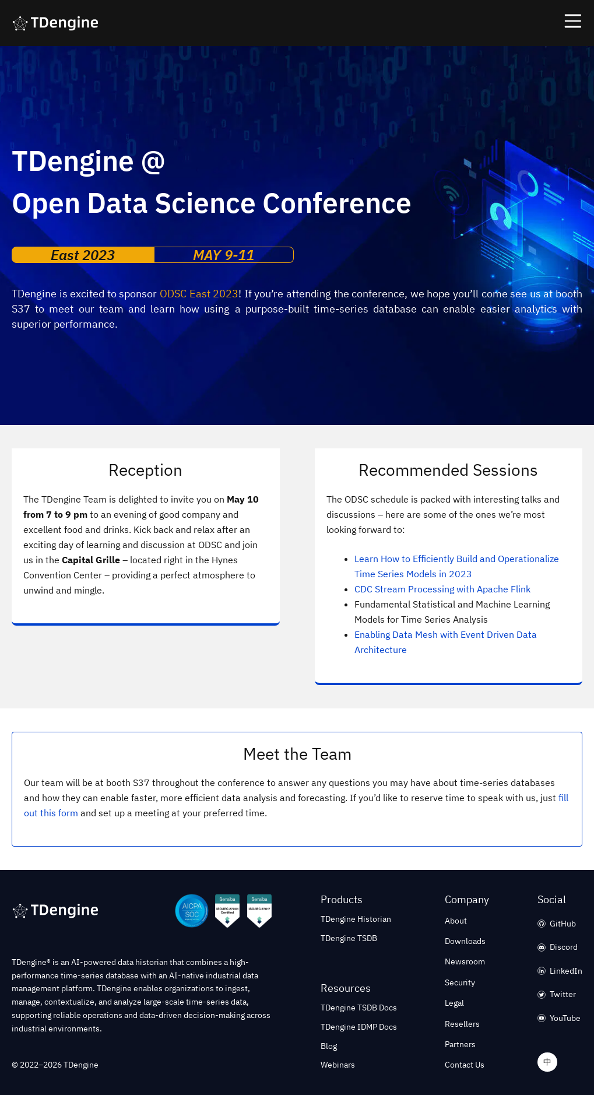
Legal (454, 1003)
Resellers (462, 1024)
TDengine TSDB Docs (359, 1007)
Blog (329, 1046)
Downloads (465, 941)
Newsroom (465, 961)
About (456, 920)
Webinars (338, 1064)
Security (460, 982)
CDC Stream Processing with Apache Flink (442, 589)
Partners (460, 1044)
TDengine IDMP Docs (359, 1027)
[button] (297, 23)
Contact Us (464, 1064)
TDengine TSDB (349, 938)
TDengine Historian (356, 919)
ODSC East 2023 (199, 293)
